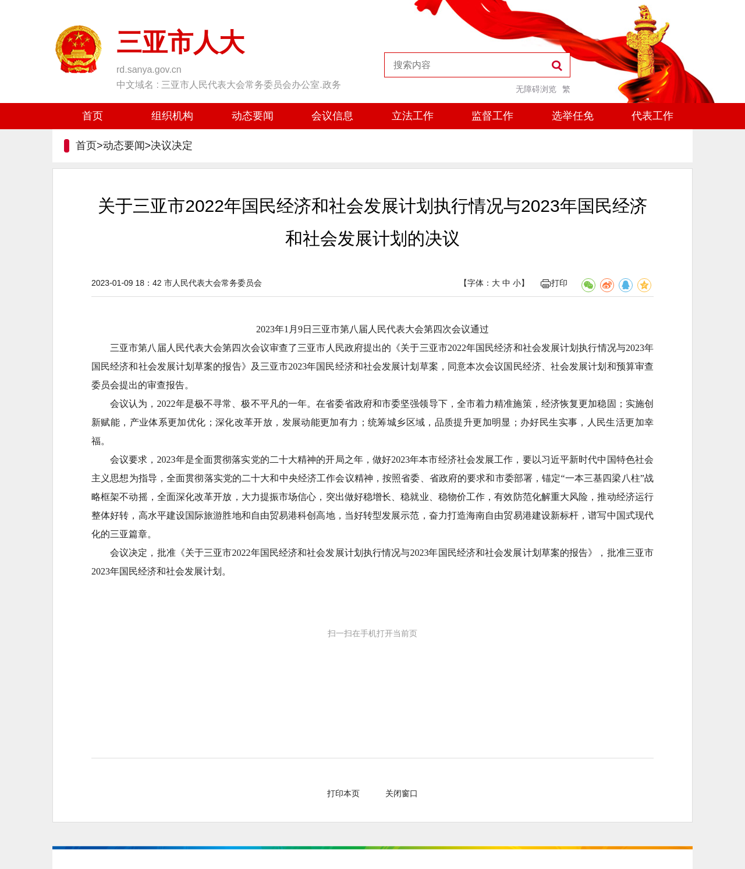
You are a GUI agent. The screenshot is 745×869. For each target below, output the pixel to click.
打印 (554, 283)
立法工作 (413, 116)
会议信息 (332, 116)
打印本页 (343, 793)
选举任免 (573, 116)
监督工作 (492, 116)
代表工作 (652, 116)
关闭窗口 (401, 793)
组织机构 (172, 116)
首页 (92, 116)
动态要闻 (253, 116)
